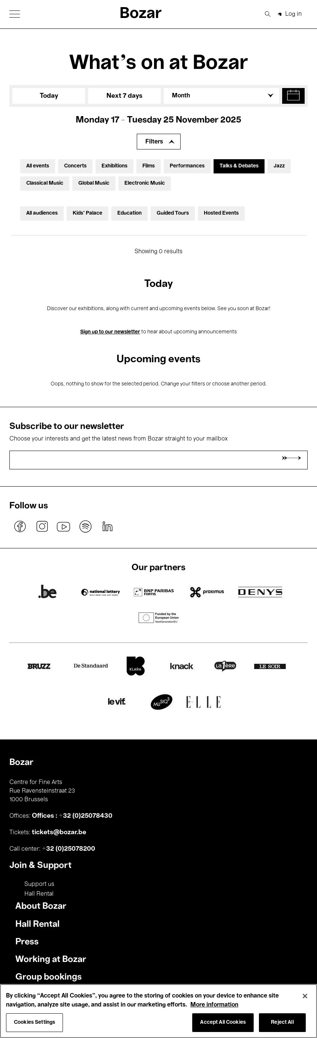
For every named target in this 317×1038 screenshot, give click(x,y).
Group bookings (48, 977)
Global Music (93, 183)
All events (37, 166)
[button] (14, 14)
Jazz (279, 166)
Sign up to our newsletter (110, 332)
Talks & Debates (239, 166)
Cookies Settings (34, 1022)
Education (129, 213)
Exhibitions (114, 166)
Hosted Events (221, 213)
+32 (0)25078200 (68, 849)
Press (27, 942)
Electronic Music (144, 183)
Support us (39, 884)
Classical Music (44, 183)
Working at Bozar (50, 960)
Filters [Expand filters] (154, 142)
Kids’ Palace (87, 213)
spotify (85, 526)
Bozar (140, 14)
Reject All (282, 1022)
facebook (20, 526)
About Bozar (40, 906)
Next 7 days (124, 96)
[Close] (305, 996)
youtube (63, 526)
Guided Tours (173, 213)
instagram (41, 526)
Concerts (75, 166)
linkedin (107, 526)
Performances (187, 166)
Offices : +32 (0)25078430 (72, 816)
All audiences (42, 213)
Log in (293, 14)
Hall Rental (39, 894)
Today (49, 96)
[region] (158, 1011)
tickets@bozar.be (59, 832)
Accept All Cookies (223, 1022)
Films (148, 166)
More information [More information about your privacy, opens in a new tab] (214, 1005)
